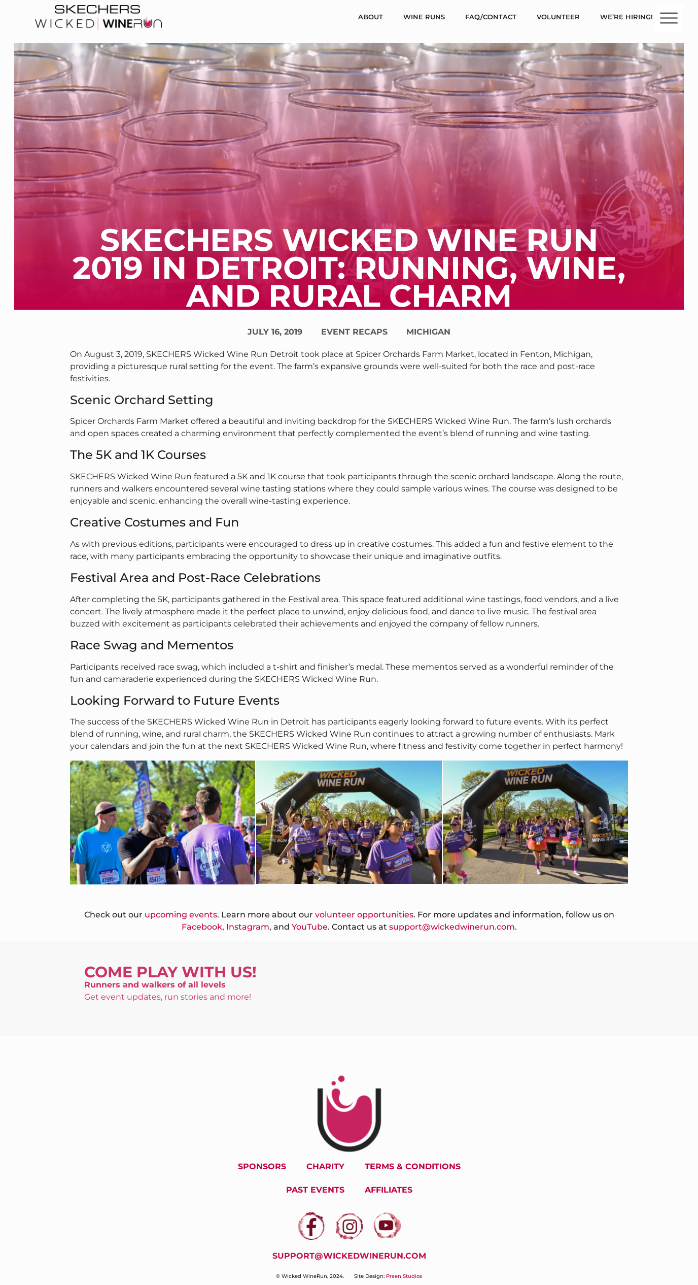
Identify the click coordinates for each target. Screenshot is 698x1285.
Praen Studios (404, 1276)
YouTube (310, 927)
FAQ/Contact (490, 17)
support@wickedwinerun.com (452, 927)
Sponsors (262, 1166)
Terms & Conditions (413, 1166)
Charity (325, 1166)
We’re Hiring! (626, 17)
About (370, 17)
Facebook (202, 927)
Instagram (247, 927)
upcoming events (181, 914)
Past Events (315, 1190)
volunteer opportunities (364, 914)
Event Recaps (354, 332)
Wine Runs (424, 17)
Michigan (428, 332)
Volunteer (558, 17)
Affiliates (388, 1190)
